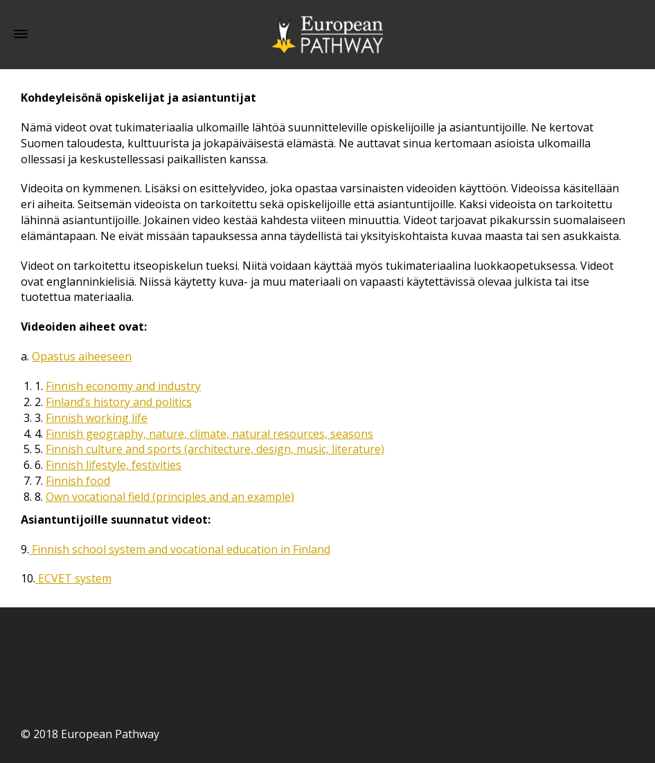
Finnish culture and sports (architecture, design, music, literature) (215, 449)
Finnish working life (96, 417)
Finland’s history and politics (119, 402)
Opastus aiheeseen (82, 356)
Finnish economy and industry (123, 386)
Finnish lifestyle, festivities (113, 464)
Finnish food (78, 480)
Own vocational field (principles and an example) (170, 496)
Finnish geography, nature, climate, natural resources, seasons (209, 433)
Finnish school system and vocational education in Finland (179, 549)
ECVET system (73, 578)
